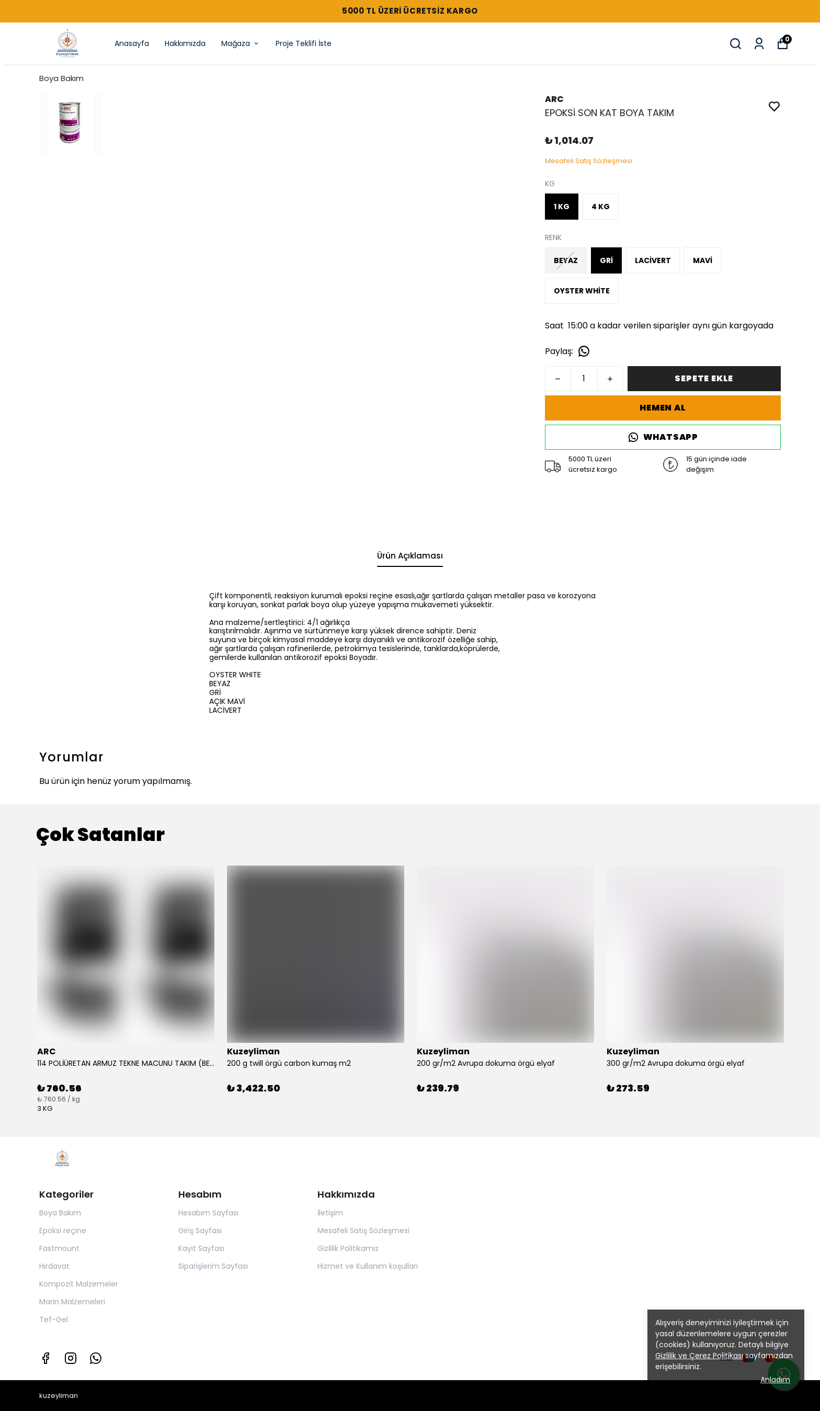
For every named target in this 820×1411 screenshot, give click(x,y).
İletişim (330, 1213)
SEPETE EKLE (704, 378)
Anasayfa (132, 43)
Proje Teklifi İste (304, 43)
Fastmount (59, 1248)
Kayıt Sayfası (201, 1248)
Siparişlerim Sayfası (213, 1266)
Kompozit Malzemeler (78, 1284)
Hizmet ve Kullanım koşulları (367, 1266)
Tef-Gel (53, 1319)
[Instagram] (70, 1358)
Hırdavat (54, 1266)
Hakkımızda (185, 43)
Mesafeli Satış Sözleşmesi (363, 1230)
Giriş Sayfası (200, 1230)
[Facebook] (45, 1358)
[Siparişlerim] (759, 43)
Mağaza (240, 43)
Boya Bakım (61, 78)
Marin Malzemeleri (72, 1301)
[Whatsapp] (95, 1358)
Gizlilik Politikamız (348, 1248)
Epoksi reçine (62, 1230)
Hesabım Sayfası (208, 1213)
